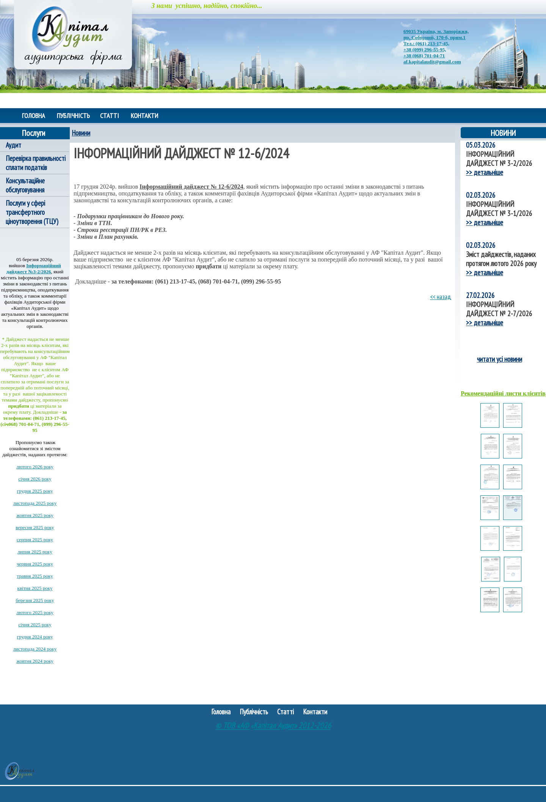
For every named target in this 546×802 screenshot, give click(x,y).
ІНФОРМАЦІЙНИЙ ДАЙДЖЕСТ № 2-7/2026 (499, 309)
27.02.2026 (480, 295)
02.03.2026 (481, 195)
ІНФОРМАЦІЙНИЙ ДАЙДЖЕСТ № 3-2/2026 (499, 159)
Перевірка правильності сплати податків (36, 163)
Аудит (13, 145)
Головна (33, 115)
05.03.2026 (481, 145)
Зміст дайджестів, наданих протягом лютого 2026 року (501, 259)
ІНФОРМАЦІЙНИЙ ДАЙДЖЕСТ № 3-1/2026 (499, 209)
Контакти (144, 115)
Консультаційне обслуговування (25, 185)
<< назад (440, 296)
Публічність (74, 115)
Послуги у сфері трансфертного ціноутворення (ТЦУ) (32, 212)
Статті (109, 115)
